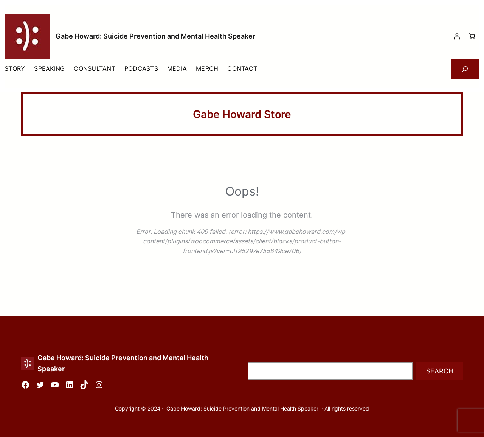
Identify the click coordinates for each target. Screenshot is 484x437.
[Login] (456, 36)
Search (439, 371)
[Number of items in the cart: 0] (471, 36)
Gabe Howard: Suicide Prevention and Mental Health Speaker (155, 36)
